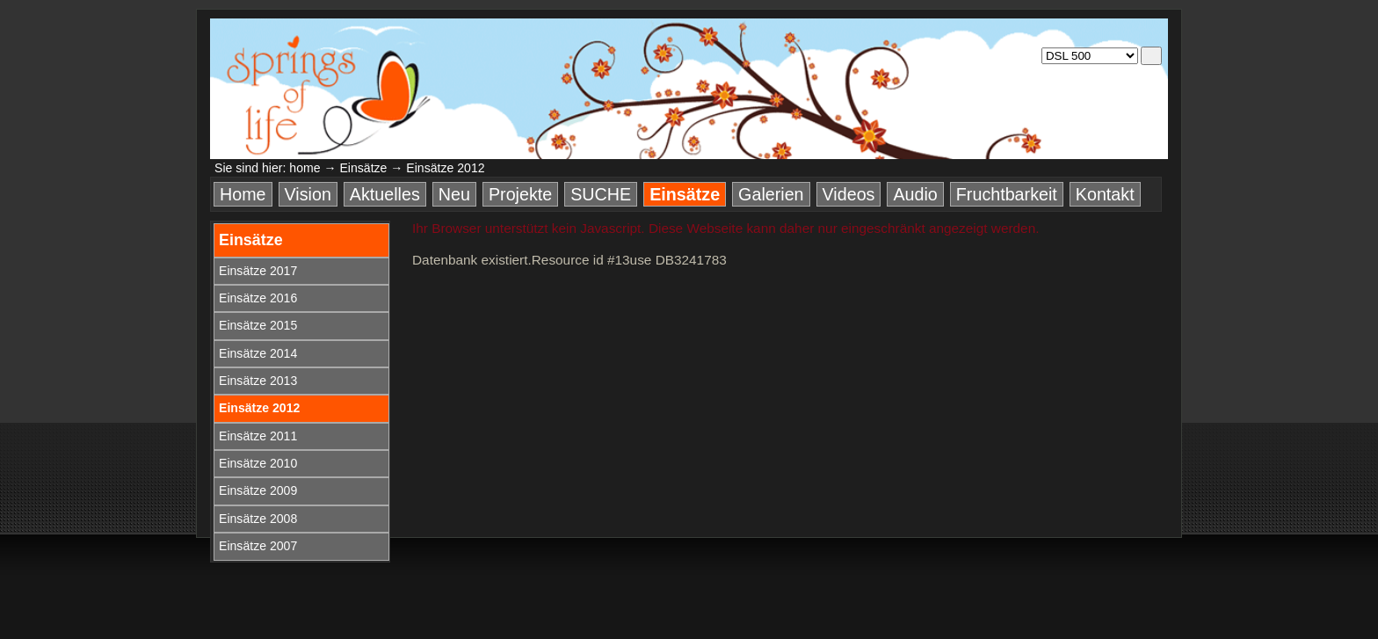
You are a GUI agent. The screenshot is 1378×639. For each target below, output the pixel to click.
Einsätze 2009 (258, 490)
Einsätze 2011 (258, 436)
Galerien (770, 194)
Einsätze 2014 (258, 353)
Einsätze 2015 (258, 325)
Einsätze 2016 (258, 298)
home (304, 168)
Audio (915, 194)
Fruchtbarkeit (1006, 194)
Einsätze (363, 168)
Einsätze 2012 (259, 408)
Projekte (520, 194)
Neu (454, 194)
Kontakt (1105, 194)
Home (243, 194)
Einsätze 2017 (258, 271)
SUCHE (600, 194)
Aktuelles (385, 194)
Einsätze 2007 (258, 546)
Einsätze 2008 (258, 519)
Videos (849, 194)
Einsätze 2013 (258, 381)
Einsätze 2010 (258, 463)
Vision (308, 194)
